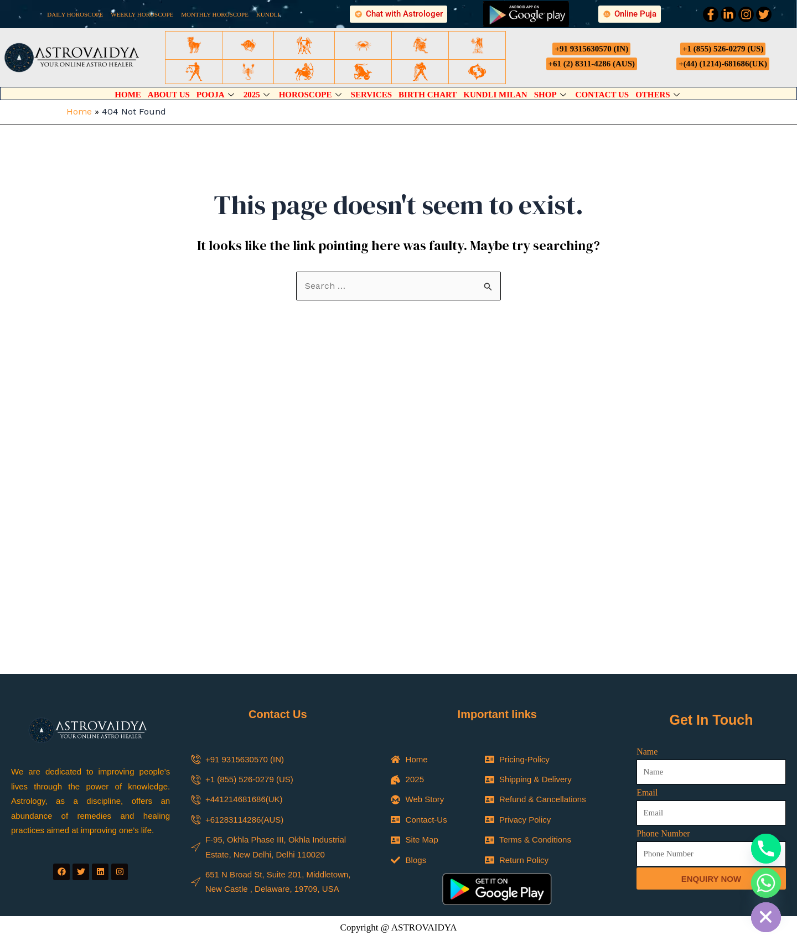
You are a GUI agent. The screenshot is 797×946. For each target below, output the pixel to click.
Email (647, 792)
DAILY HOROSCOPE (75, 14)
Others (658, 94)
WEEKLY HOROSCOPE (142, 14)
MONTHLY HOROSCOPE (215, 14)
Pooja (216, 94)
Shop (551, 94)
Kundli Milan (495, 94)
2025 (258, 94)
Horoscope (311, 94)
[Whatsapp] (766, 883)
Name (647, 751)
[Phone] (766, 849)
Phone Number (663, 833)
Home (128, 94)
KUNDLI (268, 14)
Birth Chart (427, 94)
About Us (169, 94)
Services (371, 94)
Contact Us (602, 94)
